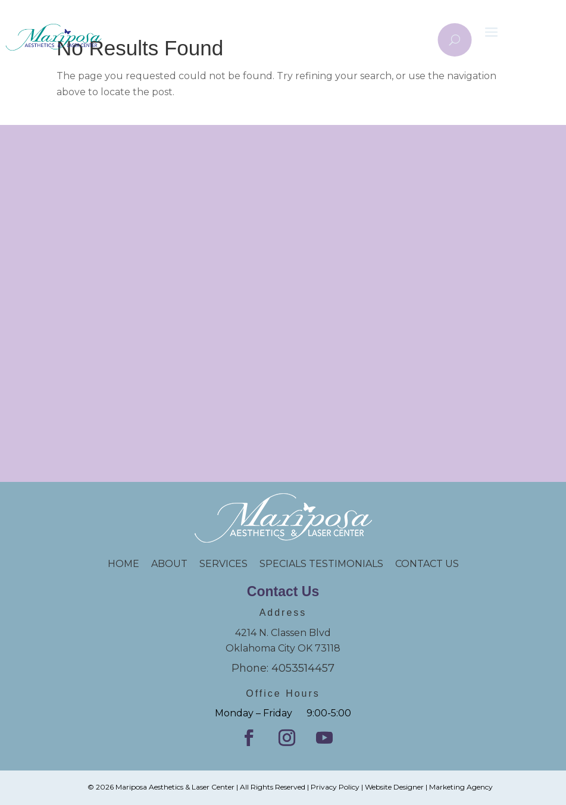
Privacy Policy (335, 786)
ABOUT (169, 563)
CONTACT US (427, 563)
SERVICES (223, 563)
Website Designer (394, 786)
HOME (129, 563)
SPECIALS (284, 563)
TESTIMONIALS (352, 563)
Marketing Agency (461, 786)
